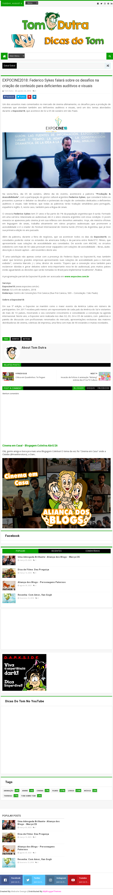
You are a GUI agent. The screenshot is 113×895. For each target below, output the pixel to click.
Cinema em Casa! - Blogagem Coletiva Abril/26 (30, 445)
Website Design (19, 891)
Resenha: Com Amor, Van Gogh (35, 595)
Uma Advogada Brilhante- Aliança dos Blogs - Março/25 (49, 557)
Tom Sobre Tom (28, 796)
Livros (71, 791)
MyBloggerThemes (52, 891)
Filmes (55, 791)
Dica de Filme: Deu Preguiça (33, 569)
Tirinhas (8, 796)
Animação (8, 791)
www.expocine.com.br (77, 276)
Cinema (40, 791)
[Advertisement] (24, 629)
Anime (25, 791)
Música (87, 791)
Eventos (15, 339)
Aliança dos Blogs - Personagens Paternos (42, 582)
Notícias (26, 339)
